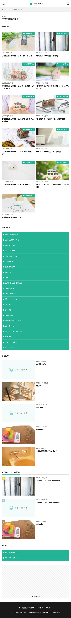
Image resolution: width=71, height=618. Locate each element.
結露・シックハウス (10, 299)
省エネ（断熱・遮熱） (11, 294)
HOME (6, 9)
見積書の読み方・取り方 (12, 256)
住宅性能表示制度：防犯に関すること (17, 56)
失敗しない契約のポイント (12, 240)
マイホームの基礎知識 (11, 235)
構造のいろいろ (41, 386)
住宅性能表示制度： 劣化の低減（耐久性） (17, 153)
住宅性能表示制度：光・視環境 (49, 152)
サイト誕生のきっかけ (11, 552)
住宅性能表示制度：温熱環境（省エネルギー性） (18, 120)
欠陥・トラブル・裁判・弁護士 (14, 331)
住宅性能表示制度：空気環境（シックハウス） (52, 87)
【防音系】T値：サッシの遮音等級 (48, 481)
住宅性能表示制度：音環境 (47, 56)
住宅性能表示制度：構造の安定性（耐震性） (52, 186)
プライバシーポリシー (11, 558)
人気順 (9, 27)
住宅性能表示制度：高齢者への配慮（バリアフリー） (18, 87)
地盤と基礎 (7, 272)
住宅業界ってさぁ (9, 245)
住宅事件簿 (7, 337)
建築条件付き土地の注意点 (12, 320)
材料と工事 (7, 310)
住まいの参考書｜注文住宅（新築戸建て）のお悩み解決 (42, 612)
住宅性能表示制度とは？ (11, 217)
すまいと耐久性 (9, 288)
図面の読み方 (8, 261)
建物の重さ (40, 429)
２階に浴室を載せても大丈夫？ (46, 451)
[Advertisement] (35, 580)
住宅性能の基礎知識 (10, 267)
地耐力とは (40, 407)
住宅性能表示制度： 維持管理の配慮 (50, 119)
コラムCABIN (8, 347)
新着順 (4, 27)
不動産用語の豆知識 (10, 251)
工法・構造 (7, 304)
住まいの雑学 (8, 315)
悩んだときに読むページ (12, 342)
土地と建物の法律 (9, 326)
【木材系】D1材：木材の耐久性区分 (48, 502)
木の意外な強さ (41, 364)
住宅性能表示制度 (16, 9)
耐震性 (6, 277)
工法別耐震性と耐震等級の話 (13, 283)
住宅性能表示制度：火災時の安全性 (16, 185)
